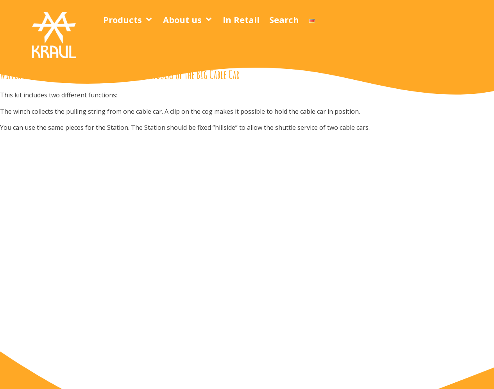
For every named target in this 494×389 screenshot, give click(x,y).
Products (122, 19)
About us (182, 19)
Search (284, 19)
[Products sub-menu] (150, 19)
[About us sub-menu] (210, 19)
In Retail (241, 19)
